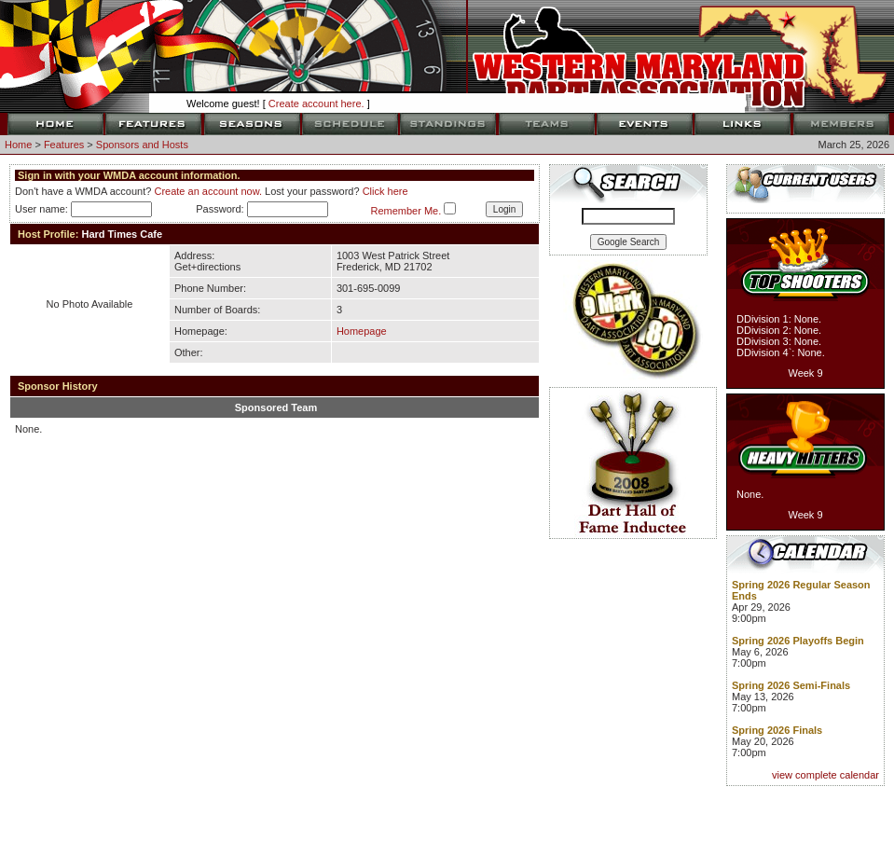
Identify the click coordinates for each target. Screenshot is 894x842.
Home (18, 144)
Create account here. (316, 103)
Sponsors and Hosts (142, 144)
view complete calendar (825, 774)
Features (64, 144)
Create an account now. (208, 191)
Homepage (362, 331)
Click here (385, 191)
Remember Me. (405, 210)
